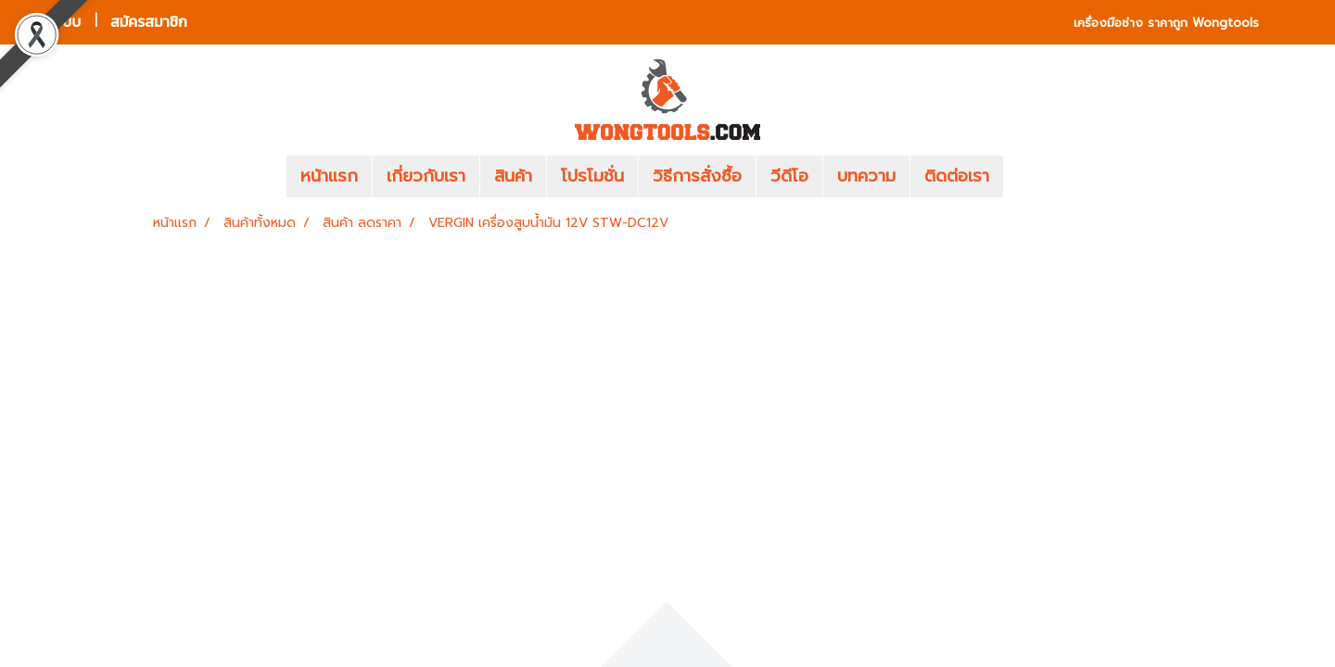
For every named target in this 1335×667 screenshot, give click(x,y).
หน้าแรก (329, 176)
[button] (1030, 177)
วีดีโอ (789, 176)
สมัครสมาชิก (148, 22)
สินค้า (513, 176)
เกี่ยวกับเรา (426, 176)
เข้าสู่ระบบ (51, 22)
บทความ (866, 176)
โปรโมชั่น (592, 176)
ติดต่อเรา (956, 176)
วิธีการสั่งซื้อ (697, 176)
